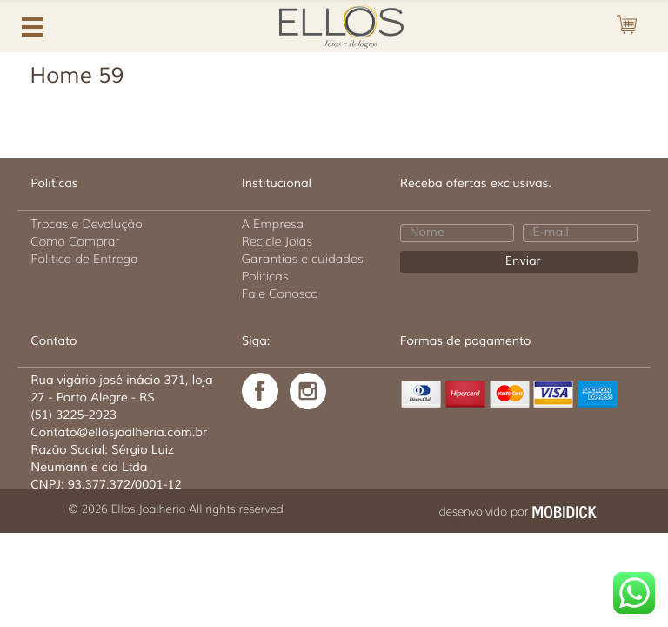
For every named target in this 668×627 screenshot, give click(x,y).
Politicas (265, 276)
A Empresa (273, 224)
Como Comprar (75, 241)
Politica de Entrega (84, 258)
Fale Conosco (280, 293)
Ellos (341, 24)
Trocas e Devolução (86, 224)
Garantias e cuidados (303, 258)
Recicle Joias (277, 241)
